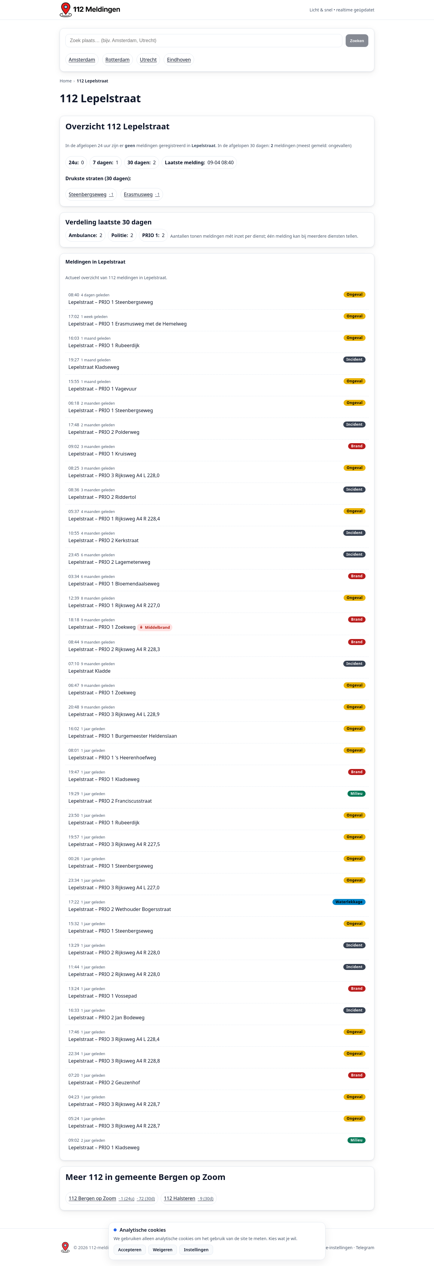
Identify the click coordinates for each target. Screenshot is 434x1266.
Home (66, 81)
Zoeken (357, 41)
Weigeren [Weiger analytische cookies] (162, 1249)
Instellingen (196, 1249)
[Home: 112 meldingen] (90, 9)
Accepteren (129, 1249)
